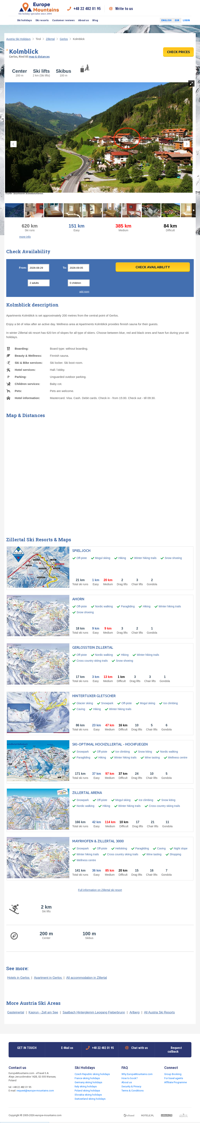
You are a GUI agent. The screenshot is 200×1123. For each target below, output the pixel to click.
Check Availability (153, 267)
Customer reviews (63, 20)
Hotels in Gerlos (18, 977)
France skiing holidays (87, 1078)
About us (83, 20)
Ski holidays (24, 20)
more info (25, 236)
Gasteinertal (15, 1012)
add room (84, 291)
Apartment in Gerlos (48, 977)
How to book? (129, 1078)
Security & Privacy (131, 1086)
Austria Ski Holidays (18, 39)
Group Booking (172, 1074)
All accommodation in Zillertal (86, 977)
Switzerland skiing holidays (90, 1098)
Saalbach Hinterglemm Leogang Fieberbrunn (94, 1012)
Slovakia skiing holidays (88, 1094)
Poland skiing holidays (87, 1090)
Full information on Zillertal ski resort (100, 890)
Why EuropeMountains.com (137, 1074)
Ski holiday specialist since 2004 (39, 8)
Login (186, 20)
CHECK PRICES (178, 52)
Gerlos (64, 39)
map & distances (39, 56)
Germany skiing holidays (88, 1082)
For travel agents (173, 1078)
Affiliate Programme (175, 1082)
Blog (95, 20)
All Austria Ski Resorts (159, 1012)
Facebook (147, 20)
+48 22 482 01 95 (87, 8)
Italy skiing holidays (86, 1086)
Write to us (124, 8)
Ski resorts (42, 20)
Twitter (153, 20)
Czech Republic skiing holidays (92, 1074)
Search (12, 20)
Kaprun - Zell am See (43, 1012)
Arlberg (134, 1012)
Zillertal (50, 39)
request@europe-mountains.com (35, 1090)
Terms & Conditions (132, 1090)
